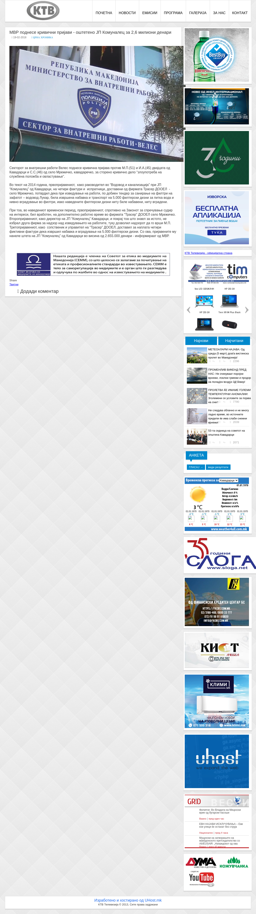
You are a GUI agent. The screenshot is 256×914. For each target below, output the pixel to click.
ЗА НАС (219, 13)
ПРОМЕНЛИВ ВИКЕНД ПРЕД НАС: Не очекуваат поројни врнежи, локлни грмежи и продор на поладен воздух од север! (229, 375)
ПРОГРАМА (173, 13)
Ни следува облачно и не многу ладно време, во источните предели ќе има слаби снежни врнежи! (228, 416)
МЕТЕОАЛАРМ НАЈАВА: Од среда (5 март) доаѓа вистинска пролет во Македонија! (228, 353)
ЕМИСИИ (149, 13)
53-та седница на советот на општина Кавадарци (226, 432)
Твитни (13, 284)
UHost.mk (153, 900)
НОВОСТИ (127, 13)
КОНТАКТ (240, 13)
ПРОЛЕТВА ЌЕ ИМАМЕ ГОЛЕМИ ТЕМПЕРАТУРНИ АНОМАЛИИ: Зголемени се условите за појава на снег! (229, 396)
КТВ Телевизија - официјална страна (208, 253)
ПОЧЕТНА (104, 13)
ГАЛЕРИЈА (198, 13)
